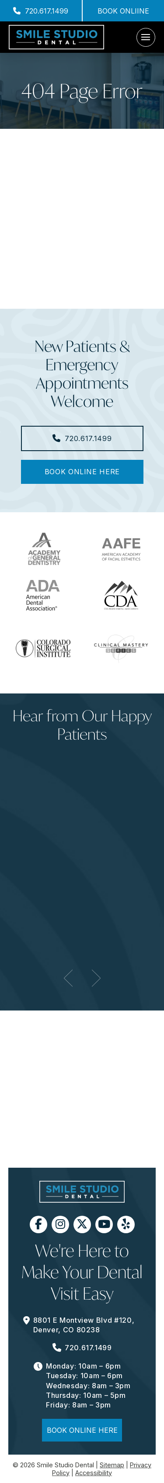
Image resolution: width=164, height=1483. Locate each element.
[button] (145, 37)
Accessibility (93, 1472)
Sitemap (112, 1465)
